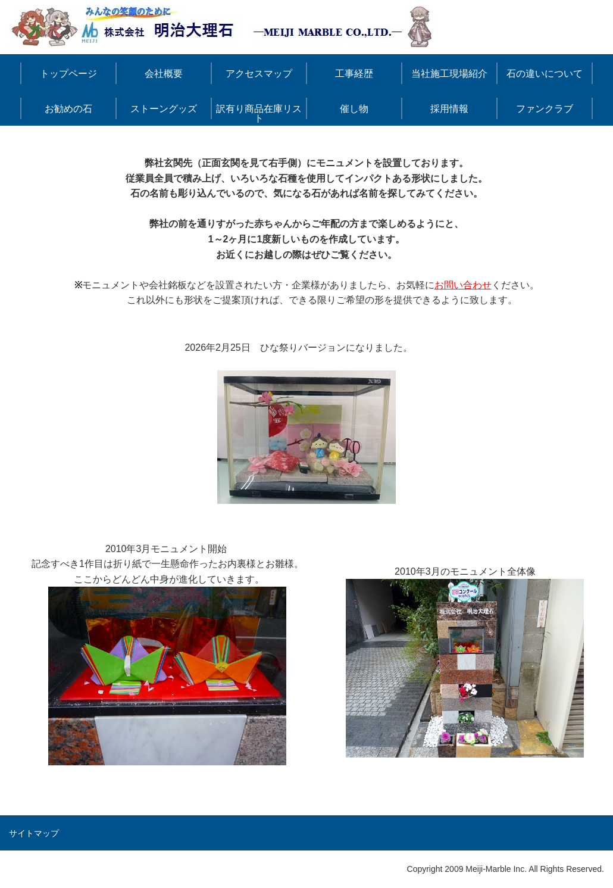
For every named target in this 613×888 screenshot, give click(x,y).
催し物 (354, 109)
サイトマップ (34, 833)
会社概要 (164, 73)
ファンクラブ (544, 109)
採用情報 (449, 109)
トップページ (68, 73)
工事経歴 (354, 73)
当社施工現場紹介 (449, 73)
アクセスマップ (259, 73)
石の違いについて (544, 73)
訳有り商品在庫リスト (259, 113)
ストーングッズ (163, 109)
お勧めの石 (68, 109)
